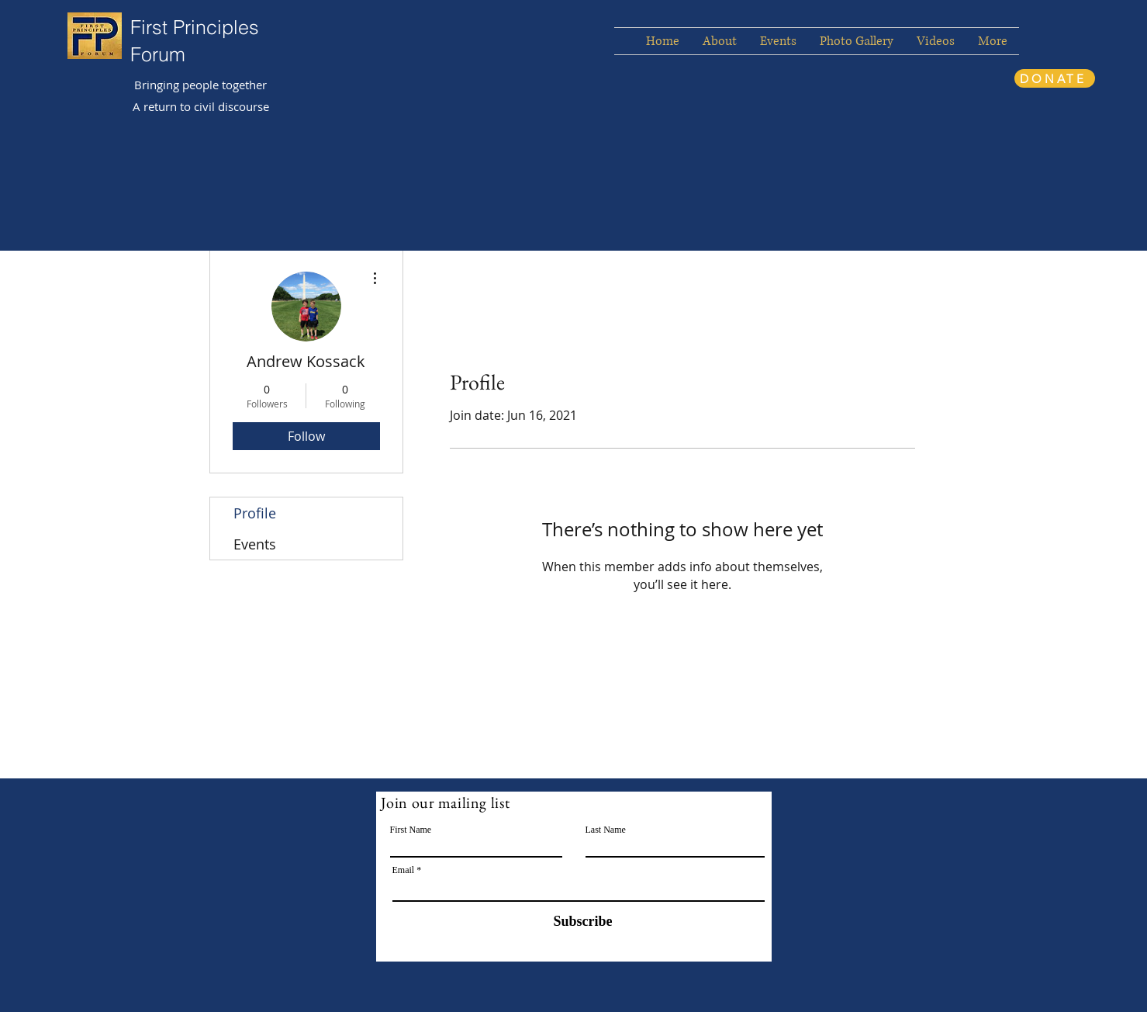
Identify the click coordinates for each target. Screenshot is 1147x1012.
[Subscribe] (573, 921)
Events (254, 544)
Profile (254, 513)
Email (403, 870)
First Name (411, 829)
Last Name (606, 829)
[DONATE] (1054, 78)
